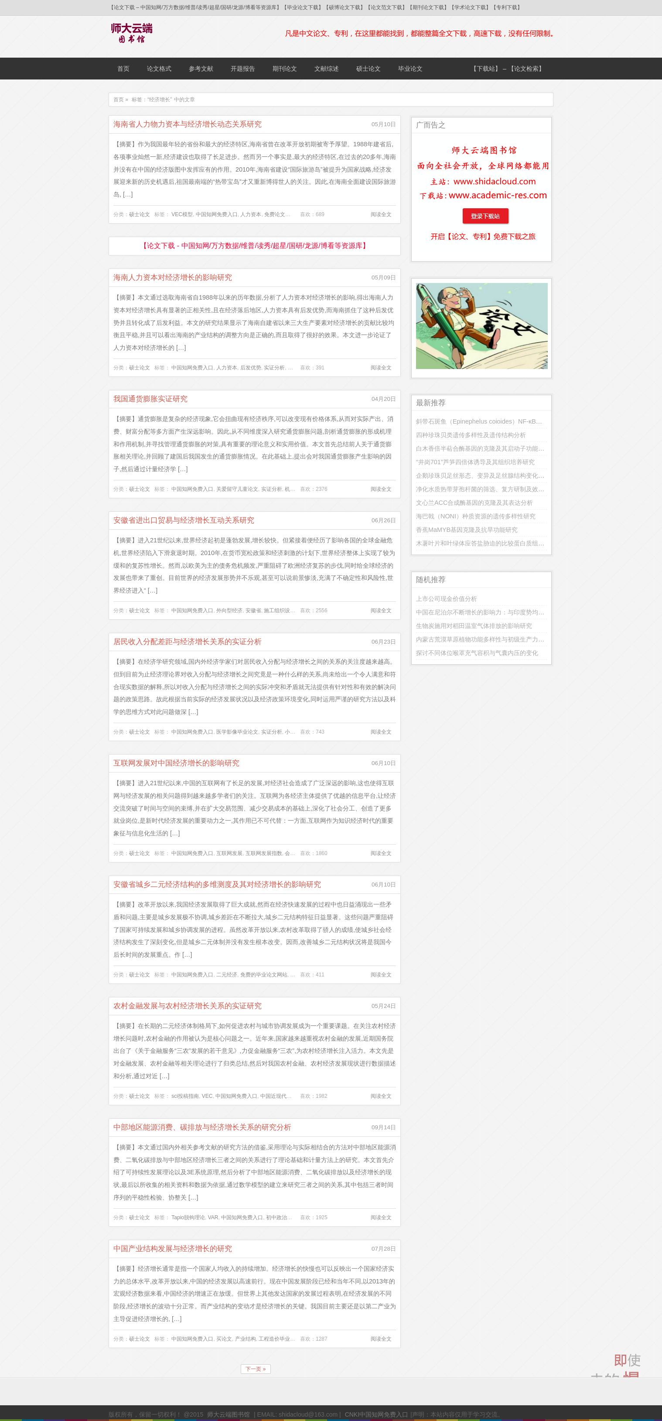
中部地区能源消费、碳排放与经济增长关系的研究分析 (202, 1127)
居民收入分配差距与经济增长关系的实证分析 (187, 642)
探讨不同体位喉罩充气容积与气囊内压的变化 (477, 652)
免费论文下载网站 (285, 214)
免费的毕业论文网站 (263, 975)
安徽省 (253, 610)
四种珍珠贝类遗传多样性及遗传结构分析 (471, 434)
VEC (207, 1096)
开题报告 (243, 68)
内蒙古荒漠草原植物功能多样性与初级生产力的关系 (486, 639)
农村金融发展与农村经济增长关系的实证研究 (187, 1006)
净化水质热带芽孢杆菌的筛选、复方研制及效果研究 (486, 489)
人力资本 (250, 214)
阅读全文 (381, 214)
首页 (123, 68)
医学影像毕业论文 (237, 732)
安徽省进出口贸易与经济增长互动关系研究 (183, 520)
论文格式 (159, 68)
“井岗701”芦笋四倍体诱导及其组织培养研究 (475, 462)
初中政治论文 (281, 1217)
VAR (213, 1217)
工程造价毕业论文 (279, 1339)
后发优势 (250, 368)
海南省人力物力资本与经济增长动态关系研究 (187, 124)
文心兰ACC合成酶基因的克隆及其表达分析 (474, 502)
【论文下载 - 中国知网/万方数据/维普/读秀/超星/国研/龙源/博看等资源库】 (254, 245)
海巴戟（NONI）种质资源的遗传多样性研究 (476, 516)
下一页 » (256, 1369)
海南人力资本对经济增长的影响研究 (172, 277)
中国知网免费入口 (217, 214)
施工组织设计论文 (285, 610)
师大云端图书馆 (228, 1414)
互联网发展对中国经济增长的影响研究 (176, 763)
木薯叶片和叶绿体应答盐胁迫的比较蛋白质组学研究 (486, 543)
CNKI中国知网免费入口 (376, 1414)
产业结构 (245, 1339)
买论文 (224, 1339)
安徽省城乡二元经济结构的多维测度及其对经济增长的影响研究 (217, 884)
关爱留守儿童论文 (237, 489)
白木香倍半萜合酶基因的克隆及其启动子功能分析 (483, 448)
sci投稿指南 (185, 1096)
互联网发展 (229, 853)
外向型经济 (229, 610)
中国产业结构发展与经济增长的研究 (172, 1249)
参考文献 (201, 68)
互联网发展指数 (264, 853)
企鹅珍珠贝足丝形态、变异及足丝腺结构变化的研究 (486, 475)
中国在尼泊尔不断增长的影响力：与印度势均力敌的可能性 (495, 612)
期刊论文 (285, 68)
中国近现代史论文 (281, 1096)
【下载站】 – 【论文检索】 (508, 68)
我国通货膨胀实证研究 (150, 399)
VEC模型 (182, 214)
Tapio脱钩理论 (188, 1217)
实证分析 (274, 368)
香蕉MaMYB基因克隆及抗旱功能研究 (467, 529)
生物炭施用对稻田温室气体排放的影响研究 (474, 625)
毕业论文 (410, 68)
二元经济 (226, 975)
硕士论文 (368, 68)
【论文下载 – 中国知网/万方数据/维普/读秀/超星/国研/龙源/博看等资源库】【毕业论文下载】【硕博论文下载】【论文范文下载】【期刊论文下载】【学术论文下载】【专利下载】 (315, 7)
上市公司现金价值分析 (446, 598)
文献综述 (326, 68)
